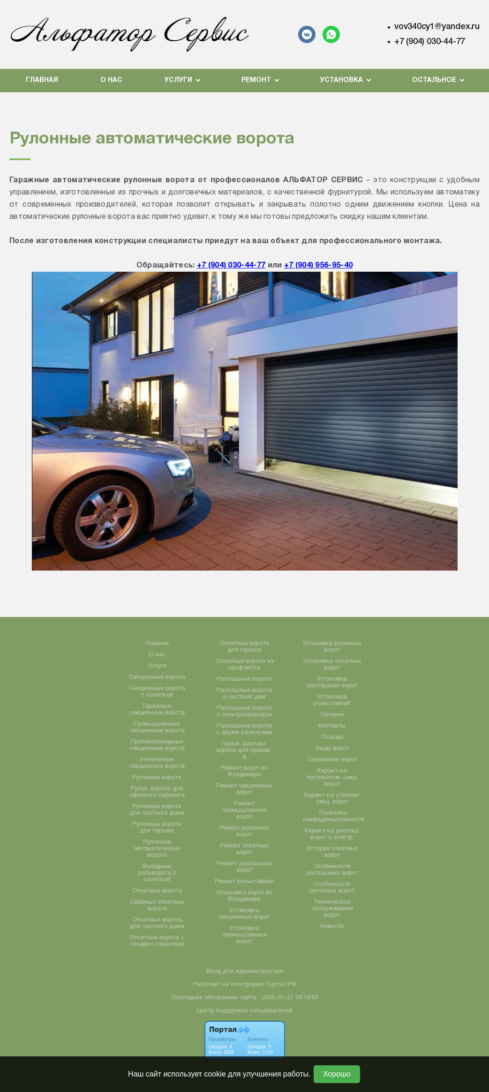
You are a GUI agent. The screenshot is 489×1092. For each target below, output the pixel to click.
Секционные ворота (156, 677)
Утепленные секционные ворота (157, 763)
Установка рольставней (332, 700)
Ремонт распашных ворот (244, 867)
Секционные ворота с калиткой (156, 692)
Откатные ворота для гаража (244, 647)
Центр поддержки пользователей (245, 1011)
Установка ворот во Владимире (244, 896)
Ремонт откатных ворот (244, 849)
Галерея (332, 715)
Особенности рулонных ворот (331, 888)
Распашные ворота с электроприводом (244, 712)
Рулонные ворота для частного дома (156, 810)
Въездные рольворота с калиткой (157, 873)
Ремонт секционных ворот (244, 789)
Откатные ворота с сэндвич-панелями (156, 941)
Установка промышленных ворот (244, 935)
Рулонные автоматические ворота (157, 848)
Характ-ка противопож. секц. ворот (332, 777)
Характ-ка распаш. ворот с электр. (332, 834)
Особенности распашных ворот (332, 870)
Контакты (332, 726)
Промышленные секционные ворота (157, 727)
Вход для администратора (244, 971)
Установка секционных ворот (244, 914)
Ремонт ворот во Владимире (244, 771)
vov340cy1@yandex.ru (437, 26)
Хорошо (337, 1074)
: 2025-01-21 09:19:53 (288, 998)
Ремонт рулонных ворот (244, 831)
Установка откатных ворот (332, 665)
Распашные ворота (244, 679)
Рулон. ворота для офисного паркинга (157, 792)
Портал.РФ (280, 985)
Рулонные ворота (156, 777)
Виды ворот (332, 748)
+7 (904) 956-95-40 (318, 265)
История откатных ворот (332, 852)
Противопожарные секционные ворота (157, 745)
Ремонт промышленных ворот (244, 810)
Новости (332, 926)
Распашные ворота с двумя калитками (244, 729)
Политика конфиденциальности (333, 816)
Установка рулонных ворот (331, 647)
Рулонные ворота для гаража (156, 828)
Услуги (156, 666)
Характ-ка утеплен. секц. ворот (332, 799)
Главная (42, 80)
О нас (111, 80)
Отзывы (332, 737)
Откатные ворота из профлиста (244, 665)
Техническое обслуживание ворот (332, 908)
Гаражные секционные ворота (157, 710)
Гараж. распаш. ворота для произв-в (244, 750)
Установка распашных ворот (332, 682)
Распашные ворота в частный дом (244, 694)
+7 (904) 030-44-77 (429, 41)
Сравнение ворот (332, 760)
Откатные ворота (157, 891)
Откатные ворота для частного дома (156, 923)
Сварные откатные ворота (157, 905)
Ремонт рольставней (244, 881)
